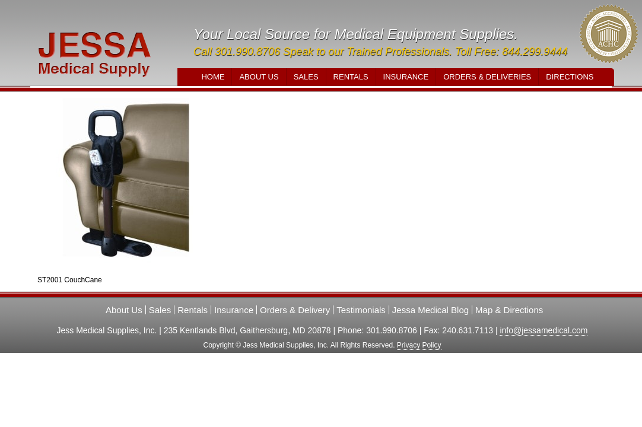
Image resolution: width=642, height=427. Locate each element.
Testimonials (361, 309)
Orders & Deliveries (487, 76)
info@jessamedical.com (543, 330)
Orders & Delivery (295, 309)
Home (212, 76)
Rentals (350, 76)
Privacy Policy (419, 345)
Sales (306, 76)
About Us (258, 76)
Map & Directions (509, 309)
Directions (569, 76)
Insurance (406, 76)
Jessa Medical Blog (430, 309)
